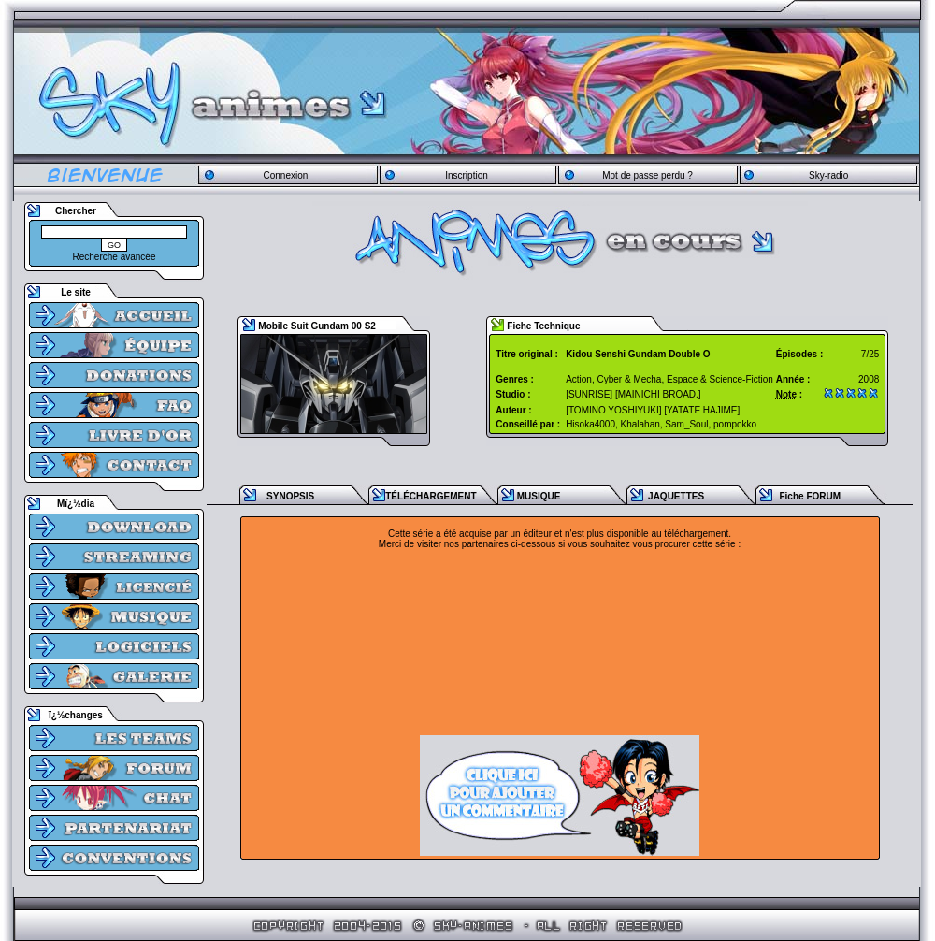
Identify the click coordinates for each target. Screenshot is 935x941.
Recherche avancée (114, 257)
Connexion (285, 175)
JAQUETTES (676, 496)
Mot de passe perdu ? (647, 175)
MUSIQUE (539, 496)
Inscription (466, 175)
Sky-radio (828, 175)
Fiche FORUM (810, 496)
